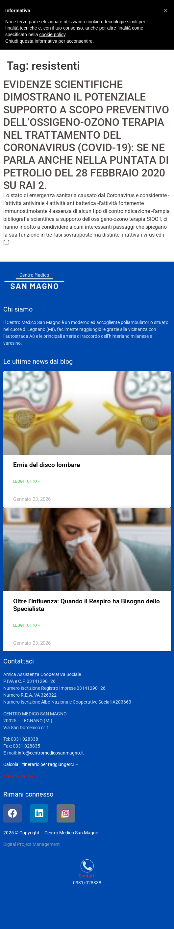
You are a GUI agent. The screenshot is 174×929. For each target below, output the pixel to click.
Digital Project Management (31, 844)
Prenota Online (18, 776)
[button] (165, 10)
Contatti (87, 875)
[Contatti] (87, 865)
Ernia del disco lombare (46, 465)
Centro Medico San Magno (71, 832)
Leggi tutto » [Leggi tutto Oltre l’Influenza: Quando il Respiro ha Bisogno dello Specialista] (26, 625)
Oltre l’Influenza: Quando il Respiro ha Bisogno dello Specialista (86, 605)
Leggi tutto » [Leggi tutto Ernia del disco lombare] (26, 481)
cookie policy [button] (52, 34)
